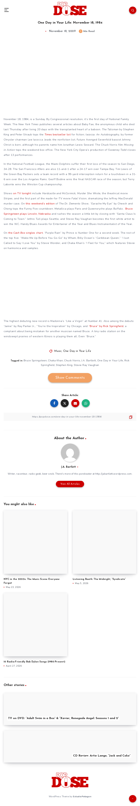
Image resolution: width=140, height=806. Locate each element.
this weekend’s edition (40, 203)
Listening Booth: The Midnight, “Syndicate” (99, 579)
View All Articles (70, 484)
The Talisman (110, 129)
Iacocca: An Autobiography (102, 134)
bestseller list (58, 134)
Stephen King (64, 365)
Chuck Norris (72, 360)
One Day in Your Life (77, 351)
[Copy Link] (70, 417)
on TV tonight (22, 193)
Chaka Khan (55, 360)
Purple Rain (52, 233)
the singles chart (25, 233)
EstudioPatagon (82, 796)
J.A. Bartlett (88, 360)
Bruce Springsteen (35, 360)
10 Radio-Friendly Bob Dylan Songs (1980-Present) (34, 662)
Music (58, 351)
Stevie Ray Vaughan (86, 365)
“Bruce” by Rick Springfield (106, 326)
